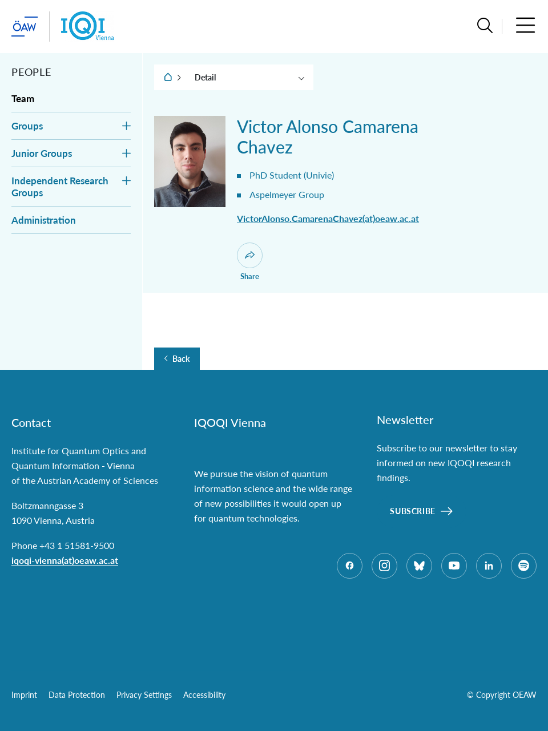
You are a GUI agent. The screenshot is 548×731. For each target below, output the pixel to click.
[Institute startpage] (87, 26)
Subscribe (412, 511)
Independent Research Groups (59, 187)
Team (22, 98)
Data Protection (77, 695)
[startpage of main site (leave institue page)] (24, 27)
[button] (485, 26)
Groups (27, 126)
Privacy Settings (144, 695)
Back (181, 359)
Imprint (24, 695)
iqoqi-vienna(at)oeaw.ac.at (64, 560)
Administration (43, 220)
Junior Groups (41, 153)
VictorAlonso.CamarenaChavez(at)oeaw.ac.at (328, 218)
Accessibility (204, 695)
